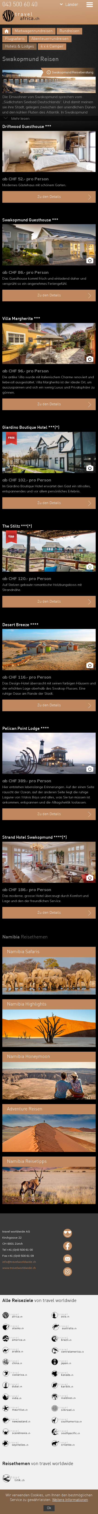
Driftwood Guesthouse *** (26, 127)
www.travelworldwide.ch (19, 1268)
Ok (49, 1508)
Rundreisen (69, 31)
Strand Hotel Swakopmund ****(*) (34, 837)
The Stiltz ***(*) (17, 526)
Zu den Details (64, 197)
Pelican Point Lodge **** (25, 729)
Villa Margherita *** (21, 319)
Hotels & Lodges (19, 46)
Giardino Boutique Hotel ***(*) (30, 428)
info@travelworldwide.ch (19, 1261)
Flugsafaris (15, 39)
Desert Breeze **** (20, 625)
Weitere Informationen (70, 1500)
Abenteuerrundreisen (50, 39)
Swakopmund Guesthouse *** (30, 220)
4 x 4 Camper (52, 46)
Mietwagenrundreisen (34, 31)
